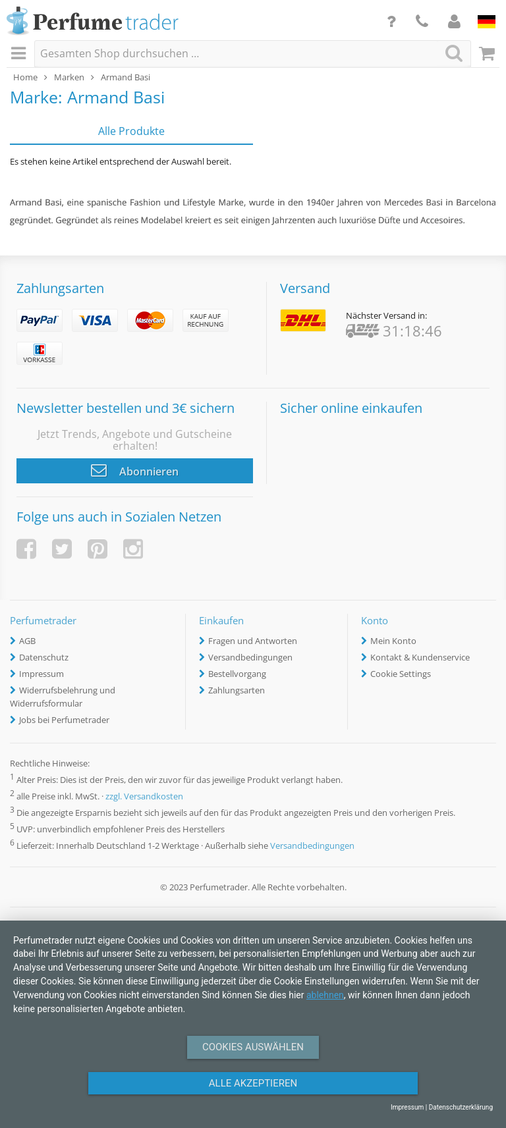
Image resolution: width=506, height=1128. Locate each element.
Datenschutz (44, 657)
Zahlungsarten (236, 690)
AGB (27, 641)
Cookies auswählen (253, 1047)
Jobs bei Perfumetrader (64, 720)
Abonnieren (135, 470)
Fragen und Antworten (252, 641)
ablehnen (325, 995)
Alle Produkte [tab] (131, 131)
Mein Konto (393, 641)
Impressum (41, 674)
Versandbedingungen (250, 657)
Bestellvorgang (237, 674)
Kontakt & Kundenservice (420, 657)
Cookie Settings (400, 674)
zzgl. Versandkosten (144, 796)
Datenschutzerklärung (461, 1107)
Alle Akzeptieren (253, 1083)
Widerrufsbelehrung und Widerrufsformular (62, 696)
